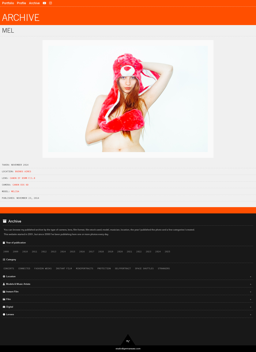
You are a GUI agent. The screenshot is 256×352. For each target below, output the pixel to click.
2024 (158, 251)
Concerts (8, 268)
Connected (24, 268)
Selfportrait (123, 268)
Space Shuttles (144, 268)
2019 (110, 251)
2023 (148, 251)
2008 (6, 251)
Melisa (15, 191)
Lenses (127, 314)
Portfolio (8, 3)
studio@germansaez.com (128, 348)
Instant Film (64, 268)
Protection (104, 268)
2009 (15, 251)
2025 (167, 251)
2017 (91, 251)
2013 (53, 251)
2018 (101, 251)
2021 (129, 251)
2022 (139, 251)
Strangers (164, 268)
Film (127, 299)
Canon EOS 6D (20, 184)
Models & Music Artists (127, 284)
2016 (82, 251)
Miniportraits (84, 268)
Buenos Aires (23, 171)
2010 (25, 251)
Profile (21, 3)
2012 (44, 251)
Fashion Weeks (43, 268)
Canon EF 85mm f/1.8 (22, 178)
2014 (63, 251)
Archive (34, 3)
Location (127, 276)
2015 (72, 251)
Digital (127, 306)
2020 (120, 251)
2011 (34, 251)
